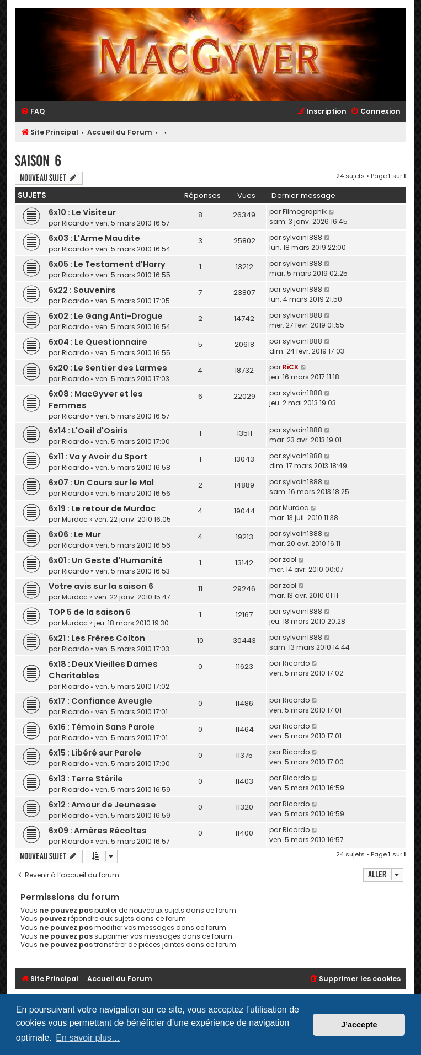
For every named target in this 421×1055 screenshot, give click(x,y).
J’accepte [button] (359, 1024)
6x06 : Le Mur (75, 534)
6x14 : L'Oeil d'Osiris (88, 430)
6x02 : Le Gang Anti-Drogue (106, 316)
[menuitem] (32, 111)
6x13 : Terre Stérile (86, 778)
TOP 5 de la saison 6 (90, 612)
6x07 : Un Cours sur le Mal (101, 482)
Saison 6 (38, 160)
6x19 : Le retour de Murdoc (102, 508)
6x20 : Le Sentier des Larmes (108, 367)
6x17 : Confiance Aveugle (100, 700)
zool (289, 559)
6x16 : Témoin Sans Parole (102, 726)
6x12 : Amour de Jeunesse (102, 804)
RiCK (291, 367)
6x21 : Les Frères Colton (97, 638)
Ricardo (75, 223)
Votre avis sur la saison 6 (101, 586)
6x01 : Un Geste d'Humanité (106, 560)
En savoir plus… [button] (88, 1037)
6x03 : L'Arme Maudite (94, 238)
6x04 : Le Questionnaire (98, 341)
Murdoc (75, 519)
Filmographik (305, 211)
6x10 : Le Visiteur (82, 212)
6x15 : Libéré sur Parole (95, 752)
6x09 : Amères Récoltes (98, 830)
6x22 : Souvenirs (82, 290)
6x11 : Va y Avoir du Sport (98, 456)
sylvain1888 (302, 237)
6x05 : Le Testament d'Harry (107, 264)
